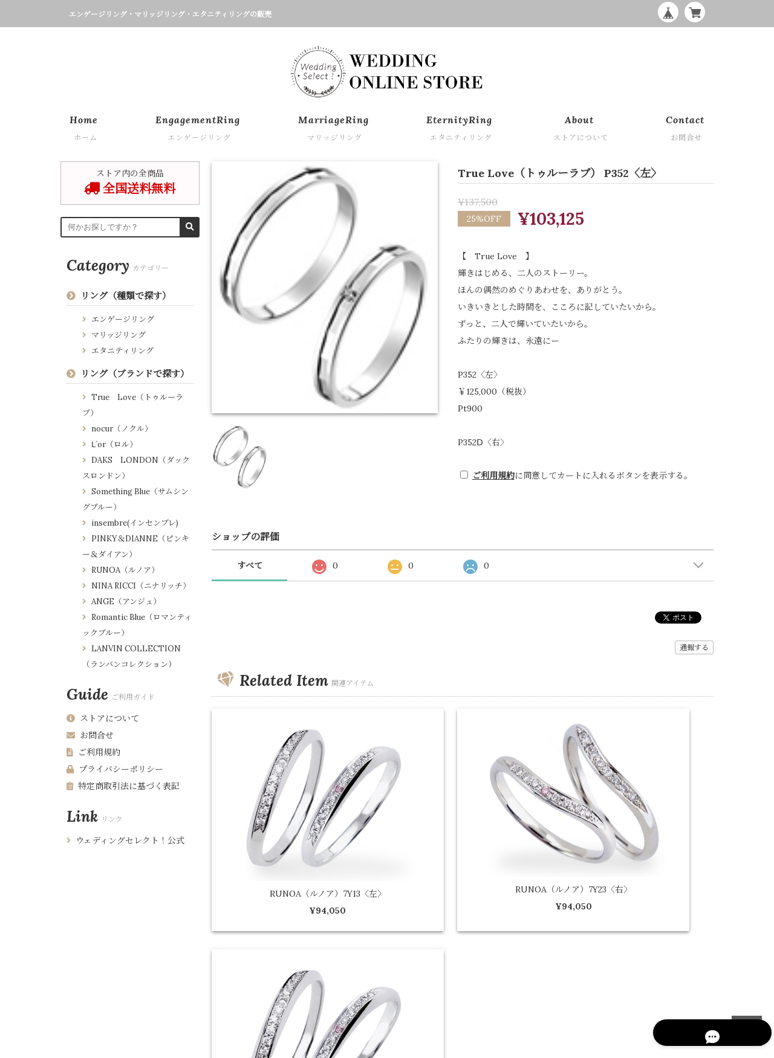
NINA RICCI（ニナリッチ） (140, 586)
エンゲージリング (122, 319)
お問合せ (90, 735)
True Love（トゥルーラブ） (132, 405)
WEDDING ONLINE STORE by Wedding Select (631, 1046)
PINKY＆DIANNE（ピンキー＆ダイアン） (135, 547)
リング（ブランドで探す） (134, 373)
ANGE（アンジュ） (126, 601)
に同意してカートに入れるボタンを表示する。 (582, 475)
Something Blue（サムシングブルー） (135, 499)
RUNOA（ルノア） (125, 570)
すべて (249, 565)
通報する (694, 647)
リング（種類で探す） (125, 296)
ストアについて (103, 718)
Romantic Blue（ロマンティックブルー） (137, 625)
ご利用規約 (493, 475)
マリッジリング (118, 335)
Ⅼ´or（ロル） (114, 444)
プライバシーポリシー (115, 769)
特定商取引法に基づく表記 (123, 786)
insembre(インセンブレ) (134, 523)
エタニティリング (122, 351)
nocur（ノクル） (121, 429)
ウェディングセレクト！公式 (125, 840)
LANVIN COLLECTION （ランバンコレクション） (131, 656)
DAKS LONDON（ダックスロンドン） (136, 468)
